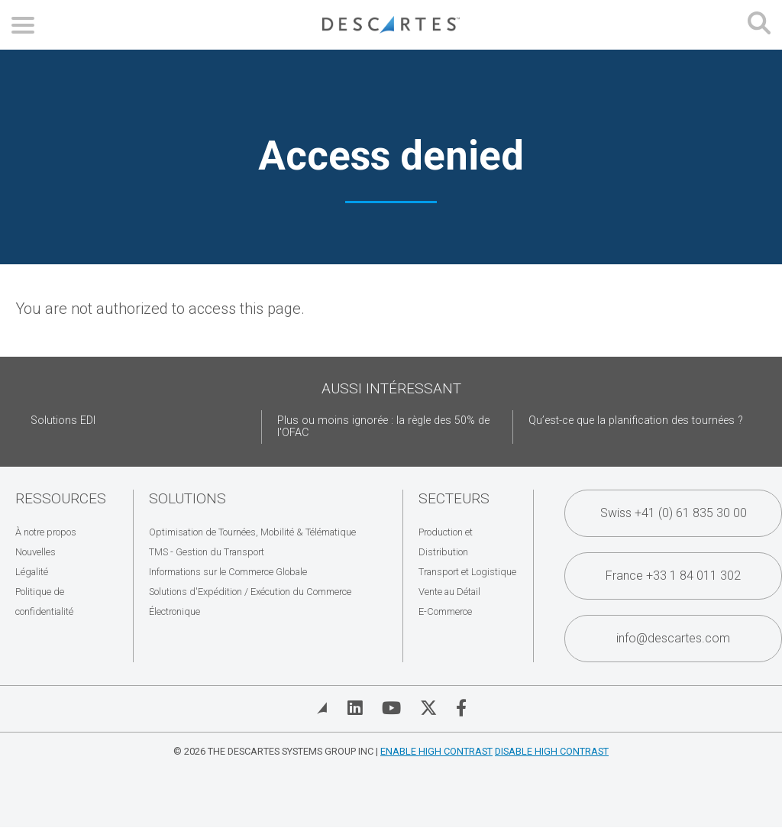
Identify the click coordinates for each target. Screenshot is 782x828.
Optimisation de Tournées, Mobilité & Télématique (252, 532)
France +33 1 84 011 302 (673, 575)
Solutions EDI (63, 420)
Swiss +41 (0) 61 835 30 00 (673, 513)
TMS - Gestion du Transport (206, 552)
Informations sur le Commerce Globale (228, 571)
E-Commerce (445, 611)
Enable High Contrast (436, 751)
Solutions (187, 498)
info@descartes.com (673, 638)
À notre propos (45, 532)
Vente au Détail (449, 591)
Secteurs (454, 498)
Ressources (60, 498)
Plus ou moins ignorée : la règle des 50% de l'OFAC (383, 426)
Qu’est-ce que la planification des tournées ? (635, 420)
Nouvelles (35, 552)
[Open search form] (759, 24)
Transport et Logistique (467, 571)
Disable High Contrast (552, 751)
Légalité (31, 571)
